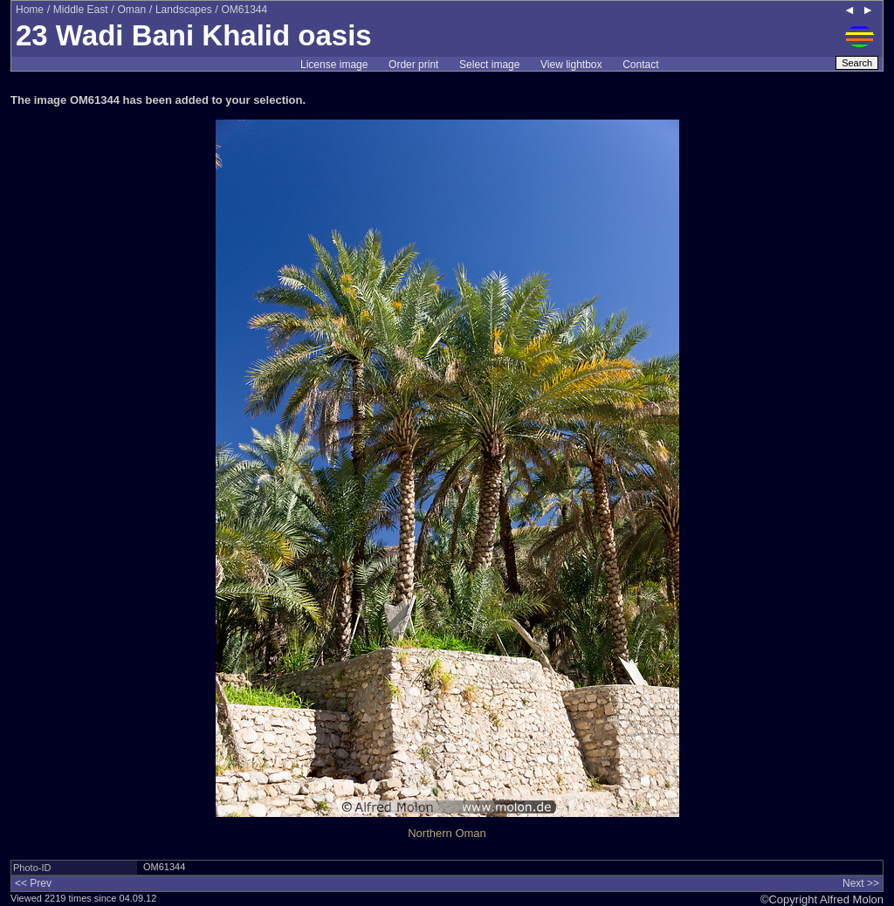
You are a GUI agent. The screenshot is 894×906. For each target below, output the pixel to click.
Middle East (80, 9)
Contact (640, 64)
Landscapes (183, 9)
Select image (489, 64)
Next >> (860, 883)
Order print (413, 64)
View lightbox (571, 64)
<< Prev (33, 883)
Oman (131, 9)
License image (334, 64)
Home (30, 9)
